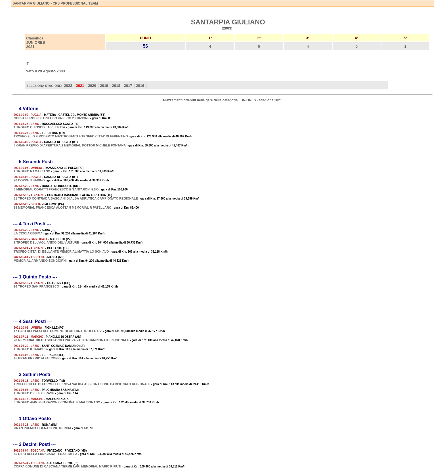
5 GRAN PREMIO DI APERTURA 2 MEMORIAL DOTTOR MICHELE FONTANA (70, 145)
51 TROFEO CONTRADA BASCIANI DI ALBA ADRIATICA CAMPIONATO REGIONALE (76, 198)
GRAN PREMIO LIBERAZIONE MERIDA (42, 428)
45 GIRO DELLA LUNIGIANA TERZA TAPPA (45, 454)
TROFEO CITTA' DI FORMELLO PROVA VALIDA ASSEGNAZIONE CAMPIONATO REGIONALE (82, 384)
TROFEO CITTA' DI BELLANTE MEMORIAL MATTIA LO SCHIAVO (61, 251)
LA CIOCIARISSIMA (28, 233)
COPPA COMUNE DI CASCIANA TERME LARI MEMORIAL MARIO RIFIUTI (67, 466)
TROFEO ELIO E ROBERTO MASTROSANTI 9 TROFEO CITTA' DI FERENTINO (71, 136)
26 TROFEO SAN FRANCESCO (36, 286)
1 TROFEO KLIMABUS (30, 349)
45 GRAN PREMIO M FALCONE (37, 358)
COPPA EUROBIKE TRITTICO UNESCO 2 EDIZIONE (51, 118)
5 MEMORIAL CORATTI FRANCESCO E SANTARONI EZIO (56, 189)
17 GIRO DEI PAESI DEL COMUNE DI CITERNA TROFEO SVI (58, 331)
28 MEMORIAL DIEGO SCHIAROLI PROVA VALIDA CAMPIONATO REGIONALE (71, 340)
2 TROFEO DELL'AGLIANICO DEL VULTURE (46, 242)
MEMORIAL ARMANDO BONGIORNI (40, 260)
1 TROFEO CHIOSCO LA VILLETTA (39, 127)
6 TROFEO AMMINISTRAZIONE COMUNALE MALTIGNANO (57, 402)
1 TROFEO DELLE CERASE (34, 393)
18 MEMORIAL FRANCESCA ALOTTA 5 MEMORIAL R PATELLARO (62, 207)
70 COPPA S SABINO (29, 180)
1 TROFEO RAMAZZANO (32, 171)
